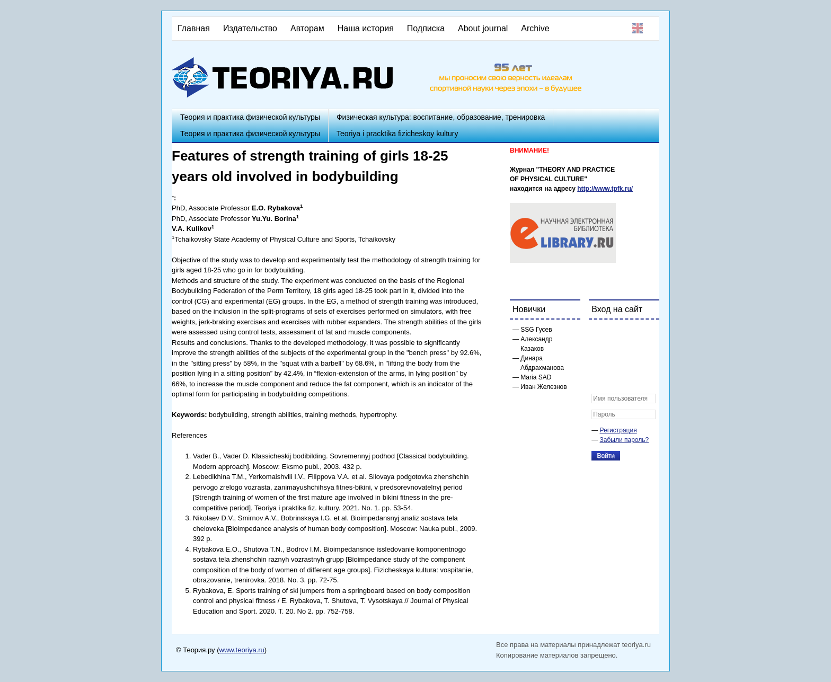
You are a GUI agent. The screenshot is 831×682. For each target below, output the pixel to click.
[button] (599, 334)
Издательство (250, 28)
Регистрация (618, 430)
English (637, 28)
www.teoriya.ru (241, 650)
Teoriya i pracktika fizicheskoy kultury (397, 133)
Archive (535, 28)
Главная (194, 28)
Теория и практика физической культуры (250, 117)
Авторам (307, 28)
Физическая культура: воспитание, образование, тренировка (441, 117)
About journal (483, 28)
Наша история (366, 28)
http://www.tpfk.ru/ (605, 188)
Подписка (426, 28)
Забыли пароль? (624, 440)
